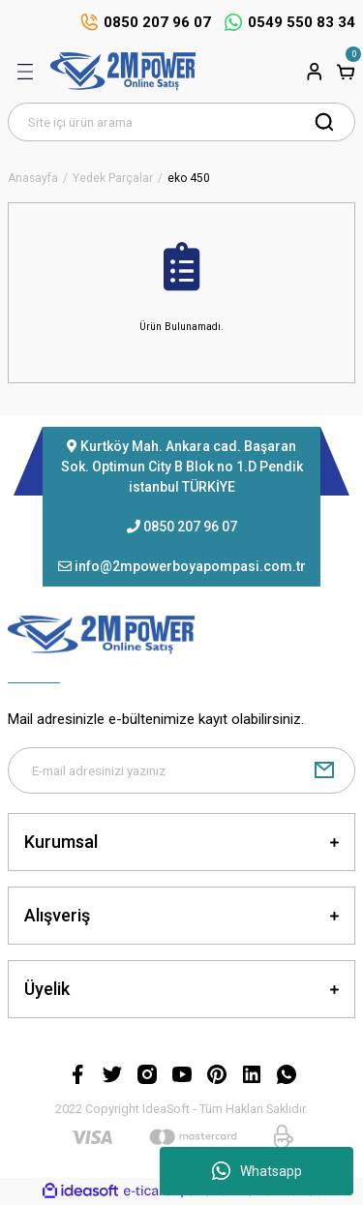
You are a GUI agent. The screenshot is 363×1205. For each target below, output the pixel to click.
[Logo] (123, 71)
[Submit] (324, 770)
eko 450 (188, 178)
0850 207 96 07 (190, 526)
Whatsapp (257, 1171)
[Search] (181, 122)
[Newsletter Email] (181, 770)
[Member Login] (314, 71)
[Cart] (345, 71)
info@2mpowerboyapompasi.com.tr (190, 566)
